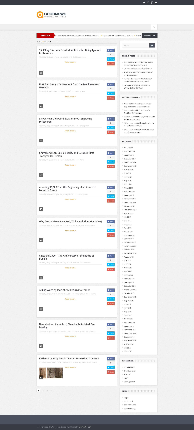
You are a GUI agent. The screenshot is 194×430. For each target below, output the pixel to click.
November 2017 (130, 202)
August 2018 (128, 170)
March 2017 (128, 231)
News (77, 263)
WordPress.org (129, 408)
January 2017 (128, 239)
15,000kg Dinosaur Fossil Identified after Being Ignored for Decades (70, 51)
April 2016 (127, 271)
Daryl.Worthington (53, 57)
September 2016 (130, 253)
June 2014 (127, 351)
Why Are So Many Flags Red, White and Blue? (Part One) (70, 221)
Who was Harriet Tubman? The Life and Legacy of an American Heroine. (77, 35)
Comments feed (130, 405)
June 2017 (127, 220)
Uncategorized (129, 382)
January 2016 (128, 282)
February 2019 (129, 151)
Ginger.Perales (52, 91)
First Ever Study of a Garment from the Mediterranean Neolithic (69, 86)
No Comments (90, 225)
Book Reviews (129, 367)
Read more (70, 62)
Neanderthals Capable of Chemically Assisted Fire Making (67, 326)
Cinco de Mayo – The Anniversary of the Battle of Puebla (66, 257)
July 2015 (127, 304)
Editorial (81, 160)
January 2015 (128, 326)
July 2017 (127, 217)
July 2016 (127, 261)
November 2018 (130, 162)
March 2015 (128, 319)
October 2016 (129, 250)
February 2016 (129, 279)
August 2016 (128, 257)
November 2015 (130, 290)
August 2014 (128, 344)
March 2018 (128, 188)
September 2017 (130, 210)
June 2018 (127, 177)
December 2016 (129, 242)
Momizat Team (85, 427)
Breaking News (80, 57)
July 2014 (127, 348)
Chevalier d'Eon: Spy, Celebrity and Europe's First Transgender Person (66, 154)
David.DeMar (51, 362)
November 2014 (130, 333)
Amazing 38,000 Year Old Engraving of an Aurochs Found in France (67, 189)
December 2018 (129, 159)
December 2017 (129, 199)
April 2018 (127, 184)
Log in (126, 397)
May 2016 (127, 268)
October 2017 (129, 206)
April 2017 (127, 228)
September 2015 (130, 297)
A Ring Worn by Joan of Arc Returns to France (64, 290)
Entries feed (128, 401)
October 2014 (129, 337)
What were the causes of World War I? (124, 35)
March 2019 (128, 148)
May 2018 (127, 180)
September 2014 (130, 340)
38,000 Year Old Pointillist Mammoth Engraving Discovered (65, 120)
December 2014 (129, 330)
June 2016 (127, 264)
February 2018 (129, 191)
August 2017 (128, 213)
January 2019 (128, 155)
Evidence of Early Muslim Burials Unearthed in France (69, 358)
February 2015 (129, 322)
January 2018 (128, 195)
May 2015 (127, 311)
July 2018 (127, 173)
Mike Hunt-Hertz (130, 104)
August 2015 (128, 300)
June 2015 (127, 308)
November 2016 (130, 246)
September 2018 (130, 166)
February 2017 (129, 235)
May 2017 (127, 224)
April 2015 (127, 315)
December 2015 (129, 286)
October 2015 (129, 293)
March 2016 (128, 275)
